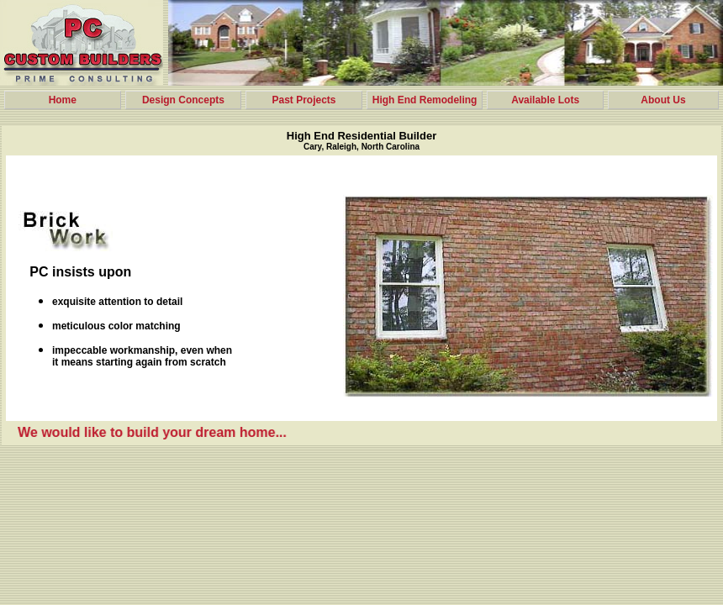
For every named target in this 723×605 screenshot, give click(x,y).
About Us (663, 100)
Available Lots (545, 100)
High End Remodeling (425, 100)
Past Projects (303, 100)
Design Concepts (183, 100)
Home (63, 100)
